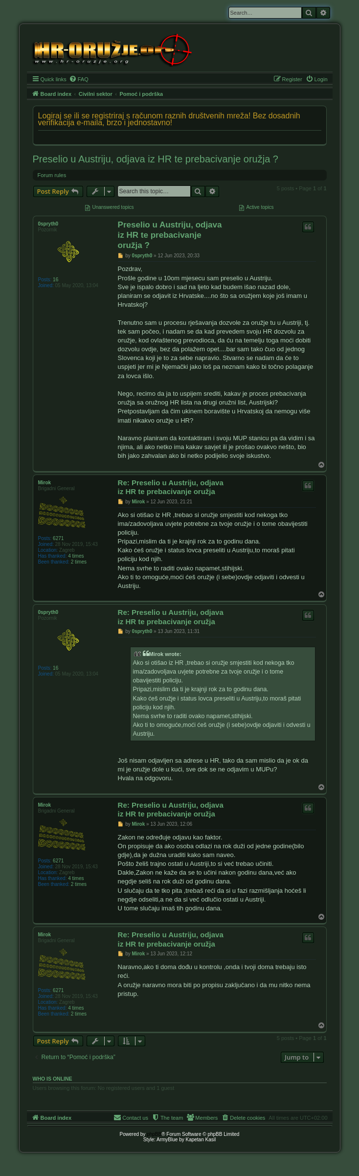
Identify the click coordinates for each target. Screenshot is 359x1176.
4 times (76, 556)
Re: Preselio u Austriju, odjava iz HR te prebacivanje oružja (171, 487)
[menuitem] (79, 79)
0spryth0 (48, 223)
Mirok (44, 482)
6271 (58, 538)
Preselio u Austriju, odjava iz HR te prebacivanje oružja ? (155, 159)
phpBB (154, 1134)
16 (55, 279)
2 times (79, 562)
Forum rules (52, 175)
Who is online (52, 1079)
